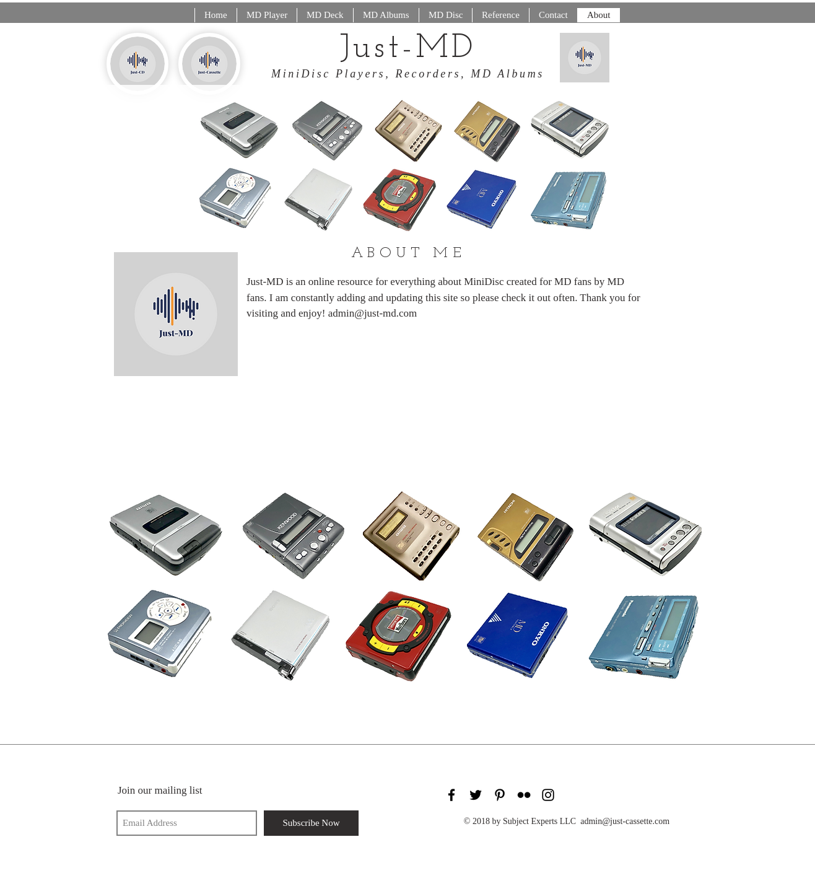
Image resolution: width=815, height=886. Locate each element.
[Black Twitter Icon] (476, 795)
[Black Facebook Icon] (451, 795)
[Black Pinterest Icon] (500, 795)
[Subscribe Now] (311, 823)
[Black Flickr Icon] (524, 795)
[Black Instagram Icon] (548, 795)
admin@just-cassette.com (624, 821)
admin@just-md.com (372, 313)
